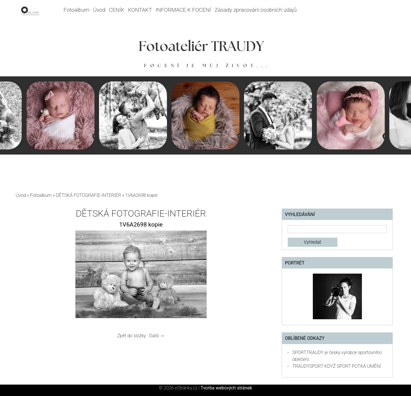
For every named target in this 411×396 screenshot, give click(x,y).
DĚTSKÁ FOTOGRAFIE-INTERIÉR (88, 195)
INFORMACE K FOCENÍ (183, 10)
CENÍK (116, 10)
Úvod (99, 10)
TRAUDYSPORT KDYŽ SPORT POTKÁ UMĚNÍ (336, 366)
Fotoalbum (76, 10)
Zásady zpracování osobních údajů (256, 10)
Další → (157, 335)
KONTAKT (140, 10)
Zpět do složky (131, 335)
